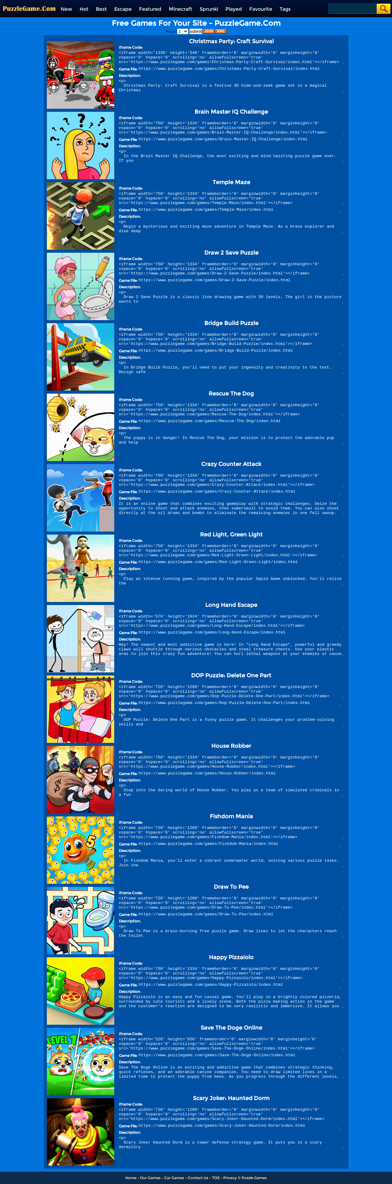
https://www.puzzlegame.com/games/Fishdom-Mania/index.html (240, 845)
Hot (84, 9)
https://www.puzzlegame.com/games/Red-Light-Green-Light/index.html (240, 563)
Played (233, 9)
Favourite (260, 9)
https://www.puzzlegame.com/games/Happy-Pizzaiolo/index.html (240, 985)
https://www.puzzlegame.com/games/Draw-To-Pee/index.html (240, 915)
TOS (216, 1177)
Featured (150, 9)
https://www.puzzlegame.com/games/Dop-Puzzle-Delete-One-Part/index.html (240, 704)
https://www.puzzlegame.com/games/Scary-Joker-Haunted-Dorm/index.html (240, 1126)
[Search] (352, 9)
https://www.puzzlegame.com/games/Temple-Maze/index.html (240, 210)
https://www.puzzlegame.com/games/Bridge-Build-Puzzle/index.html (240, 351)
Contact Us (198, 1177)
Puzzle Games (254, 1177)
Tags (285, 9)
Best (101, 9)
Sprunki (209, 9)
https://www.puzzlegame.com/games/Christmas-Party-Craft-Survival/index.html (240, 69)
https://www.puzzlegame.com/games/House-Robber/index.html (240, 774)
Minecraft (180, 9)
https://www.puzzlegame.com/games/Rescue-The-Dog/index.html (240, 422)
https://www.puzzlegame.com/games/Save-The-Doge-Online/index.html (240, 1056)
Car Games (174, 1177)
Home (130, 1177)
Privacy (230, 1177)
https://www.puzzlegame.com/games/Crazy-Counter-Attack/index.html (240, 492)
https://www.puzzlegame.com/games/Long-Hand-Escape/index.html (240, 633)
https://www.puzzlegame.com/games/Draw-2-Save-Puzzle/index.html (240, 281)
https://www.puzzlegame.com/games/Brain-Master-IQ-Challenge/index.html (240, 140)
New (66, 9)
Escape (123, 9)
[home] (29, 2)
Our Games (150, 1177)
